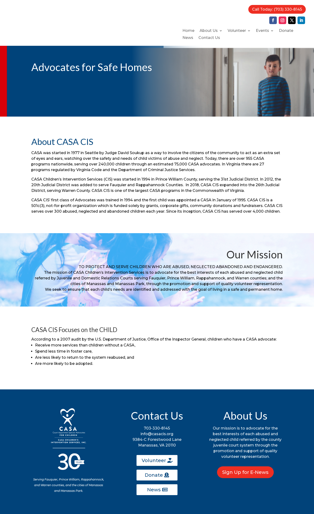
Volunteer (237, 31)
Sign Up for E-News (245, 472)
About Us (209, 31)
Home (188, 31)
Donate (286, 31)
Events (262, 31)
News (187, 38)
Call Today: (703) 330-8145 (277, 9)
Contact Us (209, 38)
